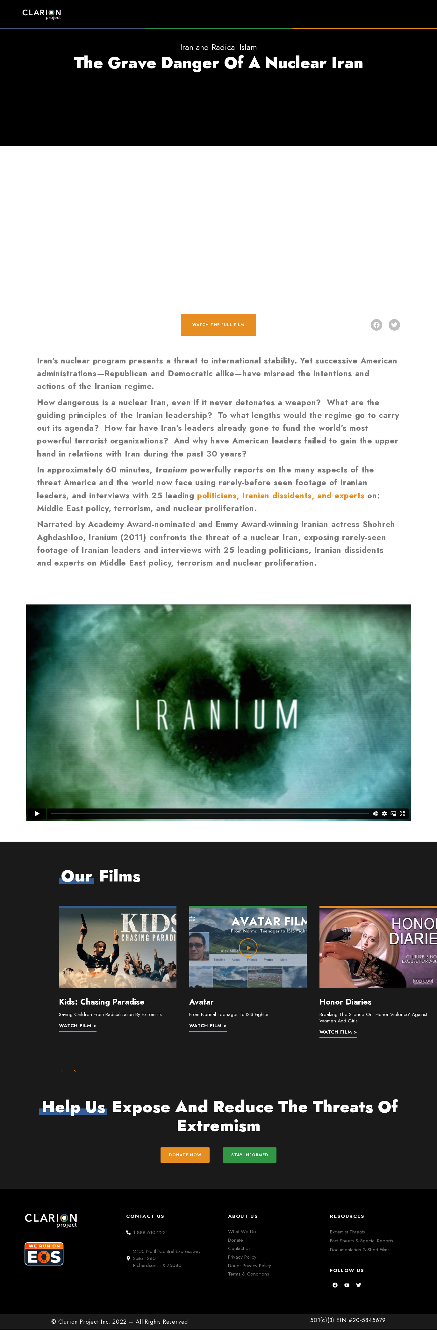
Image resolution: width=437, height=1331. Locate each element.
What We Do (242, 1232)
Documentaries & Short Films (360, 1251)
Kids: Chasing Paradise (102, 998)
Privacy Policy (242, 1258)
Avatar (201, 998)
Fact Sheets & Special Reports (361, 1242)
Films (292, 14)
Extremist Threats (347, 1233)
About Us (340, 14)
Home (171, 14)
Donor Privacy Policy (249, 1266)
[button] (376, 323)
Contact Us (239, 1250)
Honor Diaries (345, 998)
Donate (388, 14)
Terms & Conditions (248, 1275)
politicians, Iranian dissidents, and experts (281, 492)
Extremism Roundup (231, 14)
